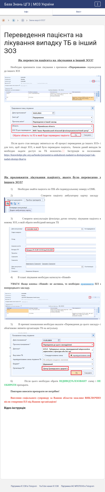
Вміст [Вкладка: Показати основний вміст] (78, 12)
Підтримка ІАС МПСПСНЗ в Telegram (77, 486)
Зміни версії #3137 (37, 20)
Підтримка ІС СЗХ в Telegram (24, 486)
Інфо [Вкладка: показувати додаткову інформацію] (26, 12)
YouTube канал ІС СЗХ (49, 486)
